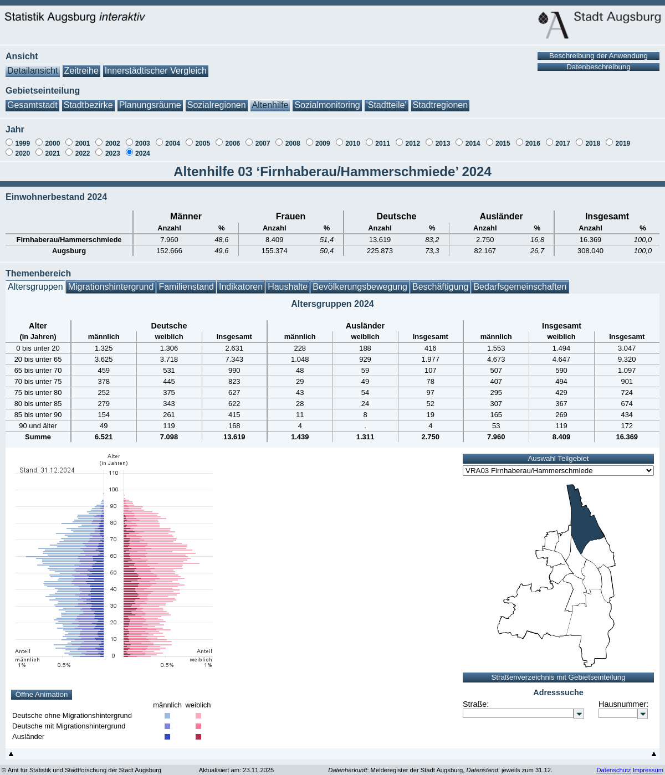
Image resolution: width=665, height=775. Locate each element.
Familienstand (186, 281)
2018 (592, 138)
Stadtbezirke (88, 99)
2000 (52, 138)
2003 (142, 138)
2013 (443, 138)
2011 (382, 138)
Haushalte (288, 281)
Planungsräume (150, 99)
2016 (532, 138)
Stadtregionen (440, 99)
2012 (412, 138)
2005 (202, 138)
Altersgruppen (35, 281)
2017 (562, 138)
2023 (112, 148)
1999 (22, 138)
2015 (502, 138)
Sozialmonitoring (327, 99)
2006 (233, 138)
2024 (142, 148)
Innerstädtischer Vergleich (156, 65)
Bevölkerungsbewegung (360, 281)
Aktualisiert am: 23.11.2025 (236, 764)
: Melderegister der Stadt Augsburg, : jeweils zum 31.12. (440, 764)
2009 (322, 138)
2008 (292, 138)
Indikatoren (241, 281)
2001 (82, 138)
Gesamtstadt (32, 99)
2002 (112, 138)
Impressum (648, 764)
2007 (262, 138)
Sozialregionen (216, 99)
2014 (473, 138)
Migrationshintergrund (111, 281)
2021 (52, 148)
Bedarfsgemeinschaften (519, 281)
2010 (352, 138)
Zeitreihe (81, 65)
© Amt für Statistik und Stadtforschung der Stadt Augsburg (81, 764)
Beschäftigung (440, 281)
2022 (82, 148)
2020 (22, 148)
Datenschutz (613, 764)
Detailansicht (32, 65)
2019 (623, 138)
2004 (172, 138)
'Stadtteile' (386, 99)
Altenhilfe (270, 99)
